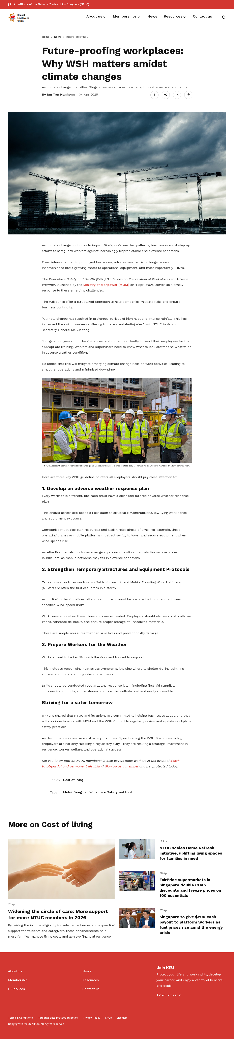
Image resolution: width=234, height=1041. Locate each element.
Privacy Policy (91, 1019)
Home (45, 36)
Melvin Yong (72, 791)
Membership (18, 982)
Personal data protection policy (58, 1019)
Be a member (167, 996)
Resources (90, 982)
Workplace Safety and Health (112, 791)
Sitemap (122, 1019)
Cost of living (73, 779)
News (57, 36)
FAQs (108, 1019)
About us (15, 973)
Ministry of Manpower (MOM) (105, 284)
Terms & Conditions (20, 1019)
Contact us (90, 991)
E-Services (16, 991)
